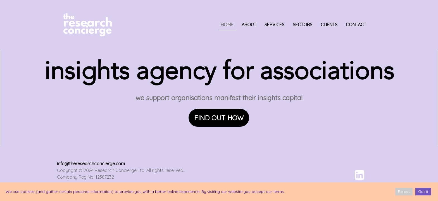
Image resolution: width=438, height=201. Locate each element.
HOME (227, 24)
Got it (423, 191)
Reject (404, 191)
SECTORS (302, 24)
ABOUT (249, 24)
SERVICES (274, 24)
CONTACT (356, 24)
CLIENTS (329, 24)
